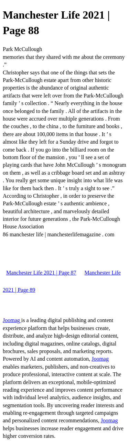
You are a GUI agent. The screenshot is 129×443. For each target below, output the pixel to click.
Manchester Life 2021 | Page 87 (41, 273)
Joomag (12, 320)
